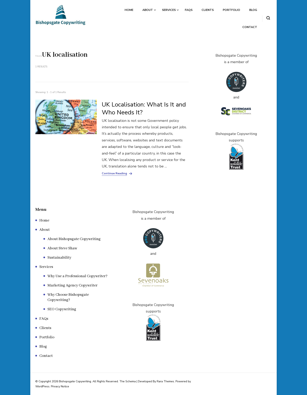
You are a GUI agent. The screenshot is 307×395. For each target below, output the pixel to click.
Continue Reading (114, 173)
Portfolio (231, 10)
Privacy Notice (60, 386)
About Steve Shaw (62, 248)
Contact (249, 27)
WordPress (42, 386)
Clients (208, 10)
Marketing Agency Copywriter (72, 285)
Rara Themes (165, 381)
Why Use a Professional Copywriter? (77, 276)
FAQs (188, 10)
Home (129, 10)
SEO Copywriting (61, 309)
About (147, 10)
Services (169, 10)
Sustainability (59, 257)
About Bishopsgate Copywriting (74, 239)
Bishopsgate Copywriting (75, 381)
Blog (253, 10)
